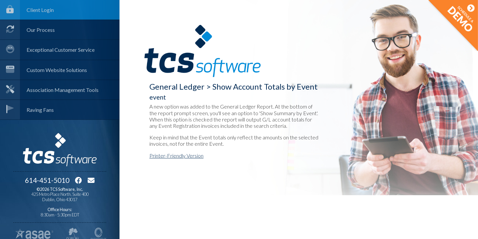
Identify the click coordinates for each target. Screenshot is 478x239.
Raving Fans (27, 110)
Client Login (27, 10)
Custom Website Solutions (43, 70)
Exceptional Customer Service (47, 49)
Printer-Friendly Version (176, 155)
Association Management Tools (49, 90)
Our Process (27, 30)
